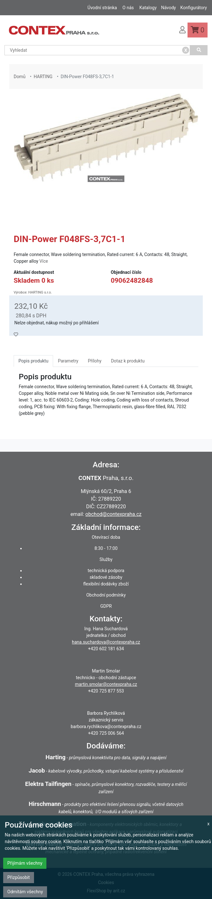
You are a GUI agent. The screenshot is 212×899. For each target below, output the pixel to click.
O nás (128, 7)
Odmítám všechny (25, 891)
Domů (19, 76)
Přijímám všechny (24, 863)
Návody (168, 7)
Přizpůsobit (18, 877)
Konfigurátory (193, 7)
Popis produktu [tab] (33, 360)
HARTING (43, 76)
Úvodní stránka (102, 7)
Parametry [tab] (68, 360)
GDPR (106, 606)
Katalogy (147, 7)
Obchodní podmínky (106, 595)
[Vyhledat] (199, 50)
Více (43, 261)
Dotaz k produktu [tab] (128, 360)
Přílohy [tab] (94, 360)
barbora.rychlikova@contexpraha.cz (106, 726)
